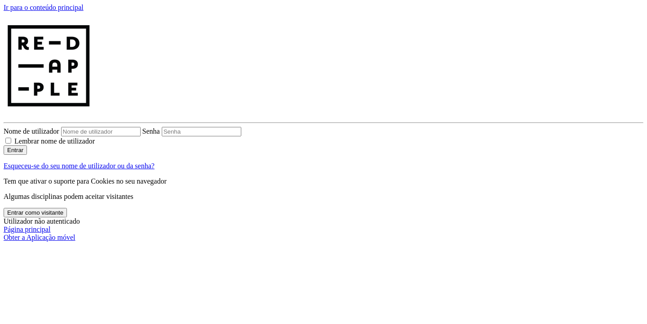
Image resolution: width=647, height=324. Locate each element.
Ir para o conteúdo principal (44, 7)
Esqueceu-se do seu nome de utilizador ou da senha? (79, 166)
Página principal (27, 229)
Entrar (15, 150)
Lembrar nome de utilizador (54, 141)
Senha (151, 131)
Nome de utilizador (32, 131)
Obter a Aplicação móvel (39, 237)
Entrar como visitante (35, 212)
